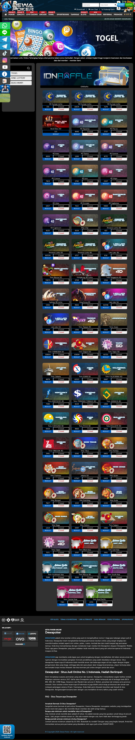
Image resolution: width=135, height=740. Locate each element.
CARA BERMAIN (99, 619)
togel (12, 73)
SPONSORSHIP (127, 619)
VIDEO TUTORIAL (113, 619)
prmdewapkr (5, 53)
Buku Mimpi (15, 83)
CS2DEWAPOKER (5, 32)
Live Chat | (95, 9)
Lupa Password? (126, 9)
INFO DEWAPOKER (5, 74)
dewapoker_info (5, 46)
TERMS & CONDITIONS (68, 619)
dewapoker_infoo (5, 39)
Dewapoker (50, 638)
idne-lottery (16, 78)
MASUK (121, 5)
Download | (81, 9)
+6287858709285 (5, 25)
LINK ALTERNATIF (85, 619)
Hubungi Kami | (110, 9)
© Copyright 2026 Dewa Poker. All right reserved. (64, 732)
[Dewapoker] (18, 6)
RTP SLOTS (55, 619)
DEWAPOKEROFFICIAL (5, 67)
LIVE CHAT (5, 81)
